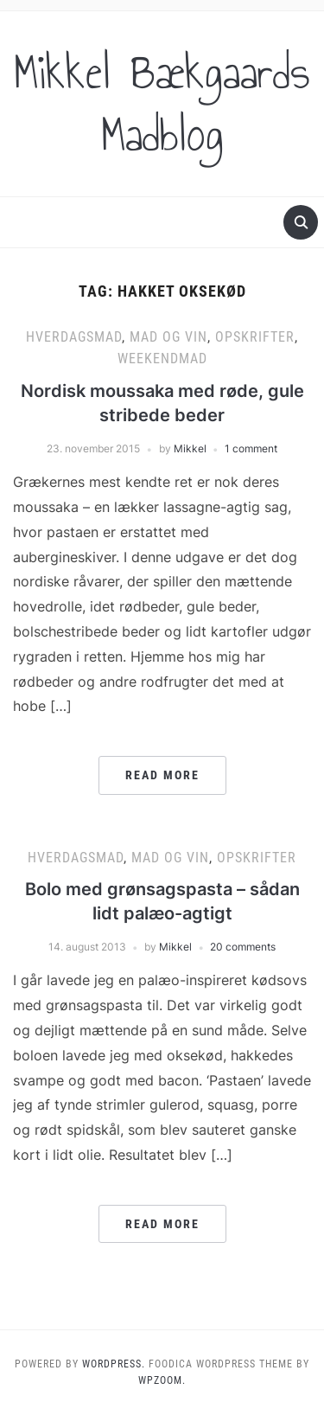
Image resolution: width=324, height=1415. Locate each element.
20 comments (243, 946)
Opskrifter (255, 337)
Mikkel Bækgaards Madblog (162, 103)
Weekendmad (162, 358)
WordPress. (113, 1364)
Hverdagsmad (74, 337)
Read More (162, 775)
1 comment (251, 448)
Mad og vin (168, 337)
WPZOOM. (162, 1380)
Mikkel (190, 448)
